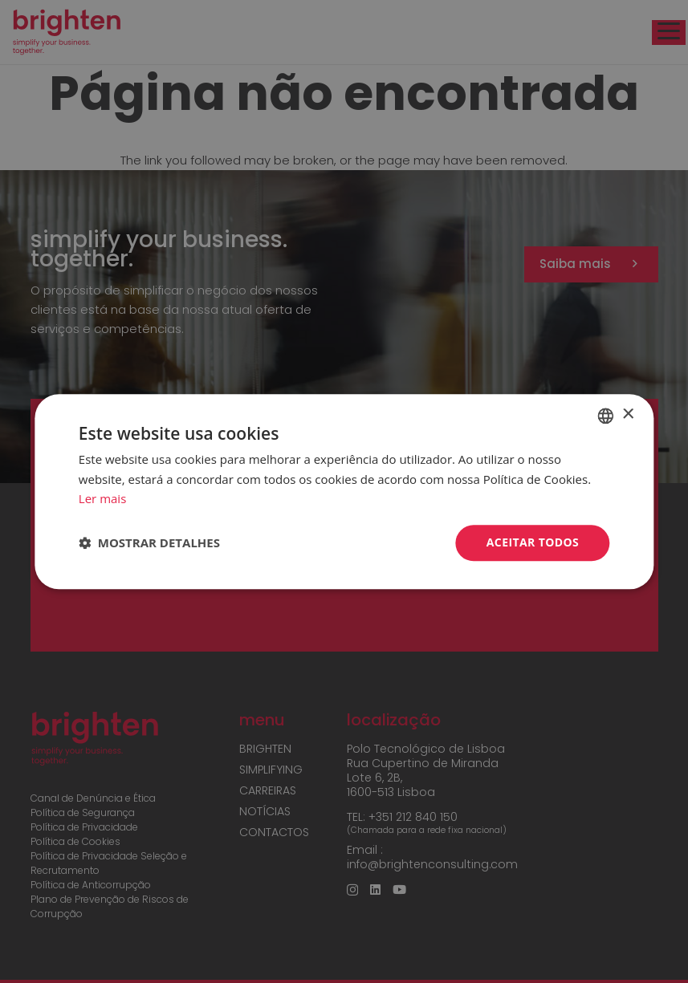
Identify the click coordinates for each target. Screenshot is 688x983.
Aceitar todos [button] (532, 542)
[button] (149, 543)
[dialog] (344, 491)
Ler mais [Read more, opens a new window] (102, 499)
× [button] (627, 414)
